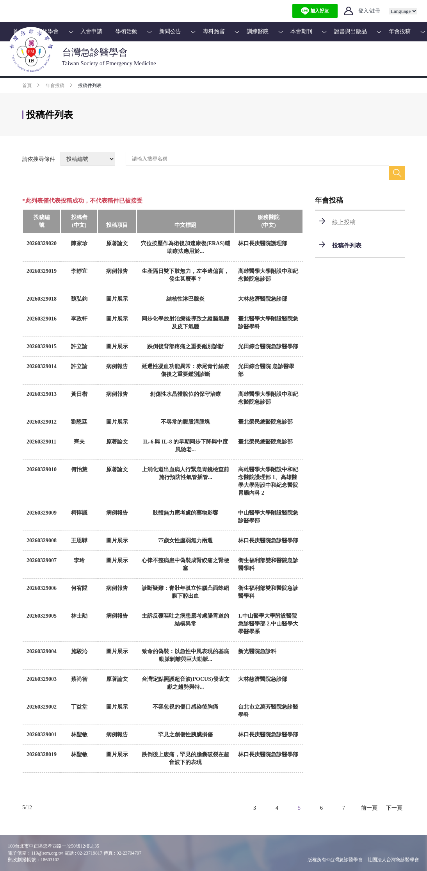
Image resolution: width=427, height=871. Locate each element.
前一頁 (369, 808)
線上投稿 (344, 222)
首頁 (18, 31)
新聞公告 (170, 31)
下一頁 (394, 808)
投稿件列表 (346, 245)
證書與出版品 (350, 31)
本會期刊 (301, 31)
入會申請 (91, 31)
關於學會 (48, 31)
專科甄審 (214, 31)
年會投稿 (400, 31)
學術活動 (126, 31)
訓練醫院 (258, 31)
